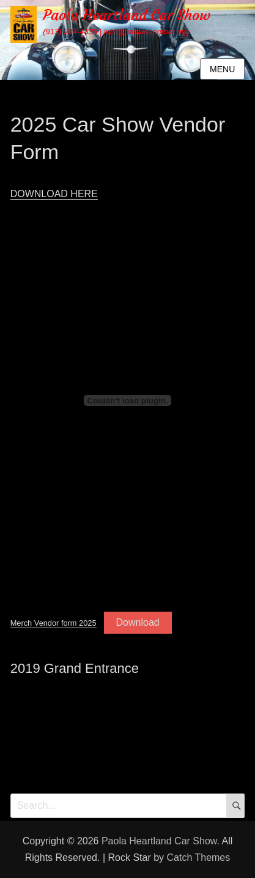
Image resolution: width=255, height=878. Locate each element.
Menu (222, 69)
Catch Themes (199, 857)
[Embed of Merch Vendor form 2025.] (127, 400)
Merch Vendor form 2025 (53, 623)
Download (138, 622)
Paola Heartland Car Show (126, 15)
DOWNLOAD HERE (54, 194)
